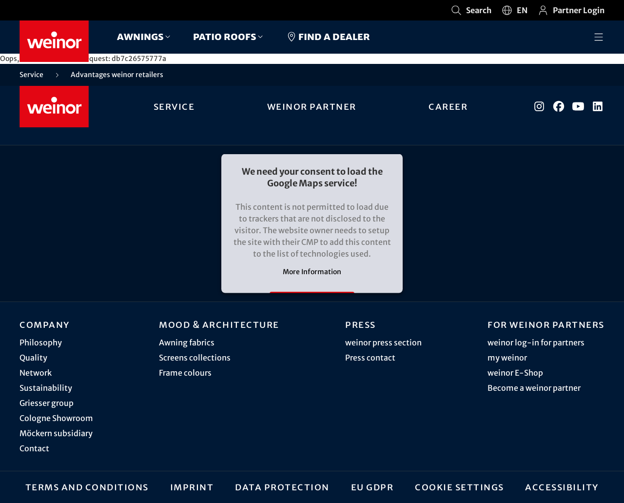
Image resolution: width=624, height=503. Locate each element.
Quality (33, 357)
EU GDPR (372, 487)
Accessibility (562, 487)
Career (448, 106)
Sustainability (46, 388)
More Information (312, 271)
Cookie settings (459, 487)
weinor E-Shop (515, 373)
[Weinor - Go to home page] (54, 41)
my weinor (507, 357)
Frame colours (185, 373)
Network (36, 373)
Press (360, 324)
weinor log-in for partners (536, 342)
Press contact (370, 357)
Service (174, 106)
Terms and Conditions (87, 487)
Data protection (282, 487)
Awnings (140, 36)
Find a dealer (328, 36)
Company (45, 324)
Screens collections (195, 357)
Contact (34, 448)
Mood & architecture (219, 324)
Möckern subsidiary (56, 433)
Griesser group (47, 403)
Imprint (192, 487)
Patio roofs (224, 36)
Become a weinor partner (534, 388)
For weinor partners (546, 324)
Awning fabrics (186, 342)
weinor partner (311, 106)
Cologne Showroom (56, 418)
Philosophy (41, 342)
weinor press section (383, 342)
